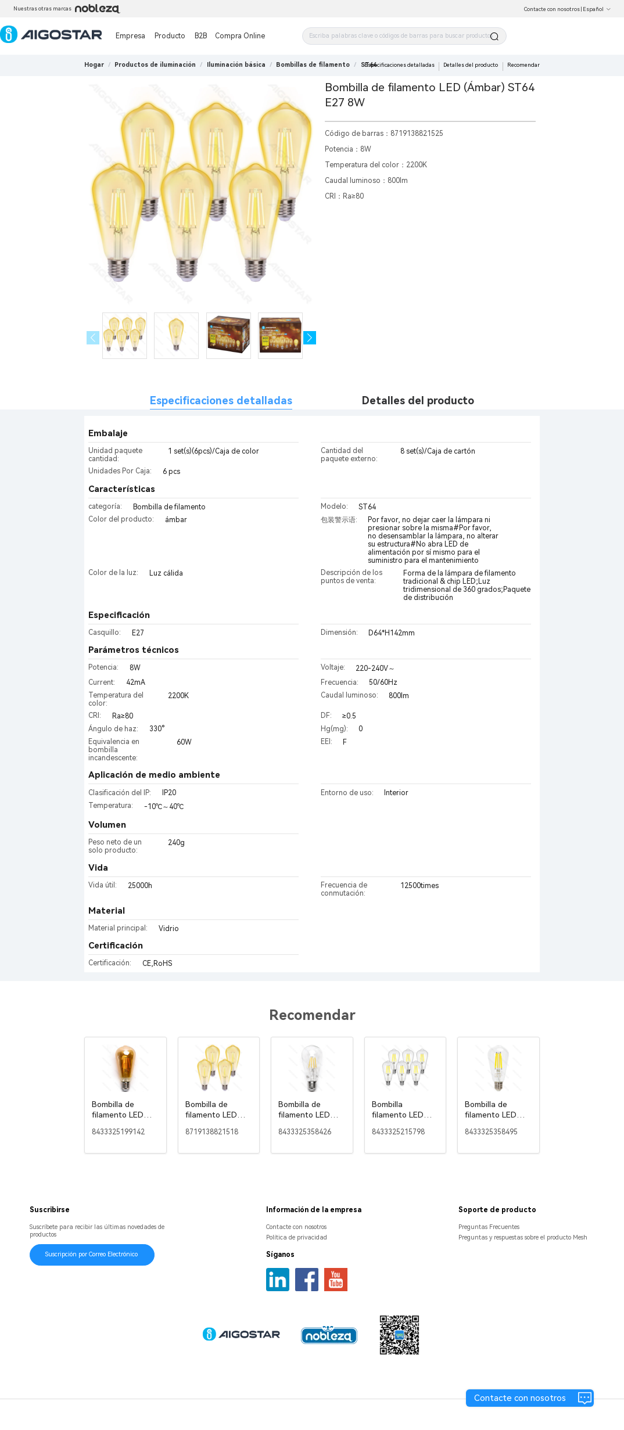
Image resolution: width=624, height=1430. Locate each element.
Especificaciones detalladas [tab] (221, 400)
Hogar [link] (94, 65)
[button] (310, 337)
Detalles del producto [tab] (418, 400)
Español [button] (597, 9)
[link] (155, 65)
